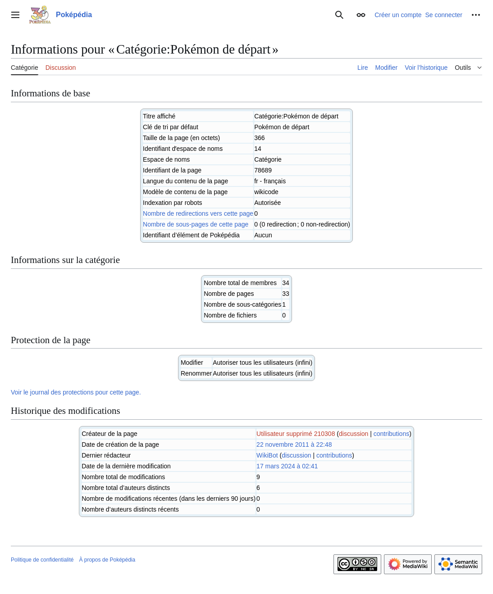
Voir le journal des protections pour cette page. (76, 392)
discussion (353, 433)
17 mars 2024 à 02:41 (287, 466)
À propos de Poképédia (107, 560)
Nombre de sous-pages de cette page (195, 224)
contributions (391, 433)
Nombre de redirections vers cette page (198, 213)
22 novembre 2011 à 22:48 (294, 444)
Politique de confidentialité (42, 560)
